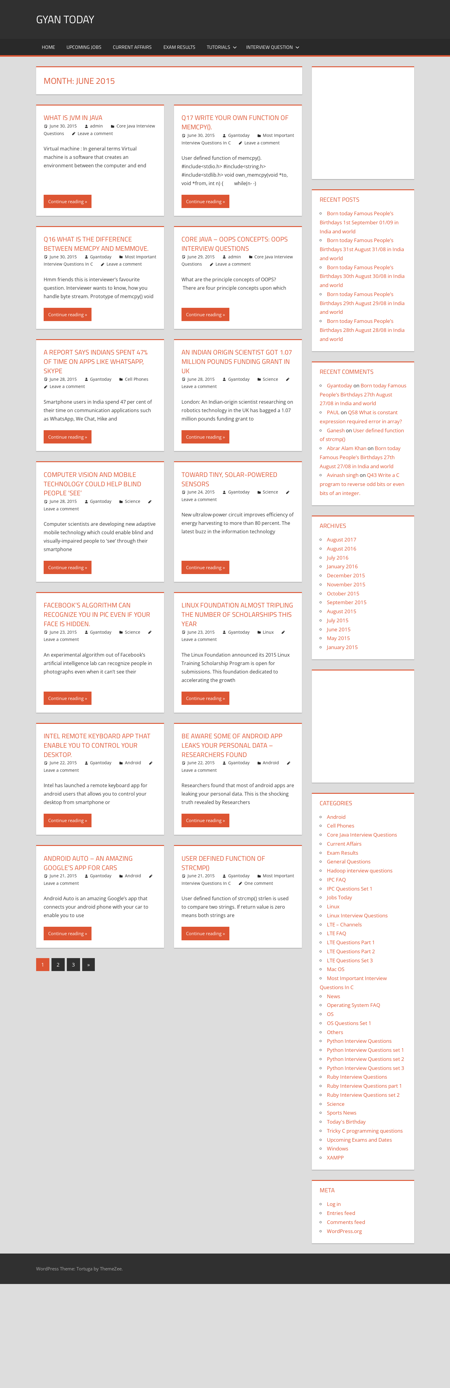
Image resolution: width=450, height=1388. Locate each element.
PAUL (333, 412)
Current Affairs (132, 47)
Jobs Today (339, 897)
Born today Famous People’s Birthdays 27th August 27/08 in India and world (363, 394)
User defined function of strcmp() (223, 863)
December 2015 (346, 575)
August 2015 (341, 611)
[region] (363, 120)
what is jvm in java (73, 117)
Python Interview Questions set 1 (365, 1049)
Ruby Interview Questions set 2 (363, 1094)
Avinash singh (342, 475)
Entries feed (341, 1213)
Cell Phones (136, 379)
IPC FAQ (336, 879)
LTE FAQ (336, 933)
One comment (258, 883)
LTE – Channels (344, 924)
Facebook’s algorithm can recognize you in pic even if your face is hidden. (97, 614)
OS (330, 1014)
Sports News (341, 1112)
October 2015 (343, 593)
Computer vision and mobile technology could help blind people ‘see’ (92, 483)
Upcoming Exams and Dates (359, 1139)
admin (96, 126)
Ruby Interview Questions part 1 (364, 1085)
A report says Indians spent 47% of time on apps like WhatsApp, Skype (95, 361)
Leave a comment (95, 133)
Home (48, 47)
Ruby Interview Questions (357, 1076)
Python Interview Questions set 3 (365, 1068)
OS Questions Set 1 (349, 1023)
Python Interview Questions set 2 (365, 1058)
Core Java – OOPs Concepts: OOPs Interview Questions (235, 244)
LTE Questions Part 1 (351, 942)
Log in (334, 1203)
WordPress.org (344, 1231)
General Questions (349, 861)
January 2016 (342, 566)
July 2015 (338, 620)
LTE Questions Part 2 (351, 951)
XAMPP (335, 1157)
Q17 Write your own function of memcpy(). (235, 122)
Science (270, 379)
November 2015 (346, 584)
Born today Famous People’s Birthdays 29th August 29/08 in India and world (362, 303)
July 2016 (338, 557)
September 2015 (347, 602)
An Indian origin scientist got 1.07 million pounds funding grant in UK (237, 361)
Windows (337, 1148)
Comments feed (346, 1222)
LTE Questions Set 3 (350, 960)
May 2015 (338, 638)
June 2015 (339, 629)
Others (335, 1032)
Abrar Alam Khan (346, 448)
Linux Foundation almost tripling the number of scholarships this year (237, 614)
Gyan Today (65, 19)
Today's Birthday (346, 1121)
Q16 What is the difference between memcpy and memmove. (96, 244)
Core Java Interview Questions (362, 834)
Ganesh (336, 430)
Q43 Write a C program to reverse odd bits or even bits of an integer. (362, 484)
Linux (268, 632)
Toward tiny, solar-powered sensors (229, 479)
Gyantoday (239, 135)
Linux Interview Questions (357, 915)
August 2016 (341, 548)
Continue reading (66, 201)
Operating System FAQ (353, 1005)
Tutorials (222, 47)
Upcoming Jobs (84, 47)
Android (133, 762)
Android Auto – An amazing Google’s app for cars (88, 863)
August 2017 (341, 539)
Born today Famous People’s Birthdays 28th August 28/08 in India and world (362, 329)
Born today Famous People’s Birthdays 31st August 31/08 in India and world (362, 249)
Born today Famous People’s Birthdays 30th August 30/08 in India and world (362, 276)
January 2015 (342, 647)
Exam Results (179, 47)
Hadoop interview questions (360, 870)
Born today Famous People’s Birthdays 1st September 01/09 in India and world (359, 222)
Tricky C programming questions (365, 1130)
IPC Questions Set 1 (350, 888)
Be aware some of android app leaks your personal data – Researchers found (232, 745)
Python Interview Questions (359, 1040)
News (333, 996)
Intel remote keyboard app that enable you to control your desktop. (97, 745)
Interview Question (272, 47)
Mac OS (335, 969)
